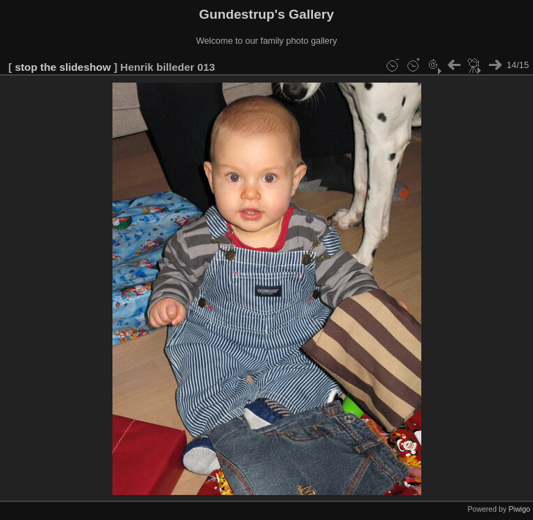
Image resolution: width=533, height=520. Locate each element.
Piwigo (519, 509)
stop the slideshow (62, 67)
